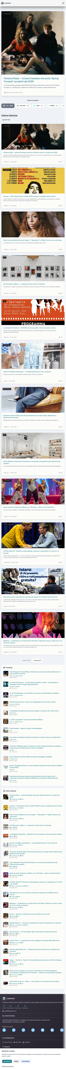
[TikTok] (33, 1030)
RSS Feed (6, 120)
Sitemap (26, 1042)
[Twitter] (23, 1030)
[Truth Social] (62, 1030)
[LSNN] (52, 1030)
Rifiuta (16, 1062)
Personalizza (25, 1062)
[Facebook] (4, 1030)
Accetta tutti (7, 1062)
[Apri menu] (63, 3)
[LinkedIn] (42, 1030)
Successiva (38, 660)
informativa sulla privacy (8, 1067)
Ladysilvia (8, 998)
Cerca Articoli (7, 1042)
